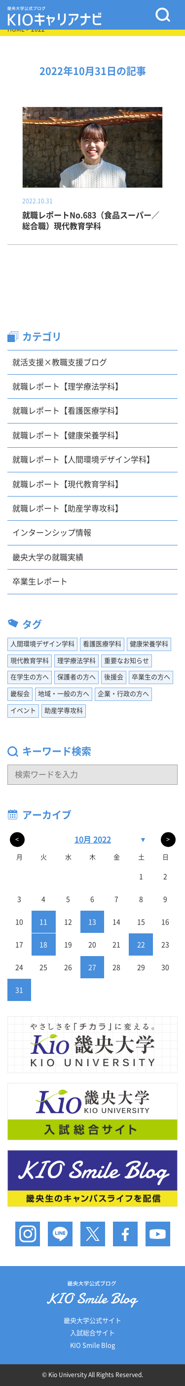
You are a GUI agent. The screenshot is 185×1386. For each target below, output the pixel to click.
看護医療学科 (102, 644)
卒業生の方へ (151, 677)
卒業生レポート (40, 581)
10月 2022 (92, 840)
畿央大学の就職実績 (47, 557)
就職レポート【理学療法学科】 (67, 386)
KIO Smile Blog (92, 1345)
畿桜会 (20, 694)
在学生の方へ (29, 677)
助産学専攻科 (63, 710)
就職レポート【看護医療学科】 (67, 411)
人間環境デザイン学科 (42, 644)
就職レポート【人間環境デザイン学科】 (83, 459)
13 (92, 922)
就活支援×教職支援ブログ (59, 362)
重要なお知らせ (126, 660)
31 (19, 990)
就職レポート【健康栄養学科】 (67, 435)
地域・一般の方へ (63, 694)
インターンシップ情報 (51, 533)
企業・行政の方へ (123, 694)
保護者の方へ (76, 677)
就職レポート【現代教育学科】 (67, 484)
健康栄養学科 (149, 644)
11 (43, 922)
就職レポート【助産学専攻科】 (67, 508)
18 (43, 944)
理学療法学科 (76, 660)
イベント (23, 710)
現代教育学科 (29, 660)
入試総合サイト (92, 1333)
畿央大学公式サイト (92, 1320)
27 (92, 967)
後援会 (113, 677)
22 (141, 944)
